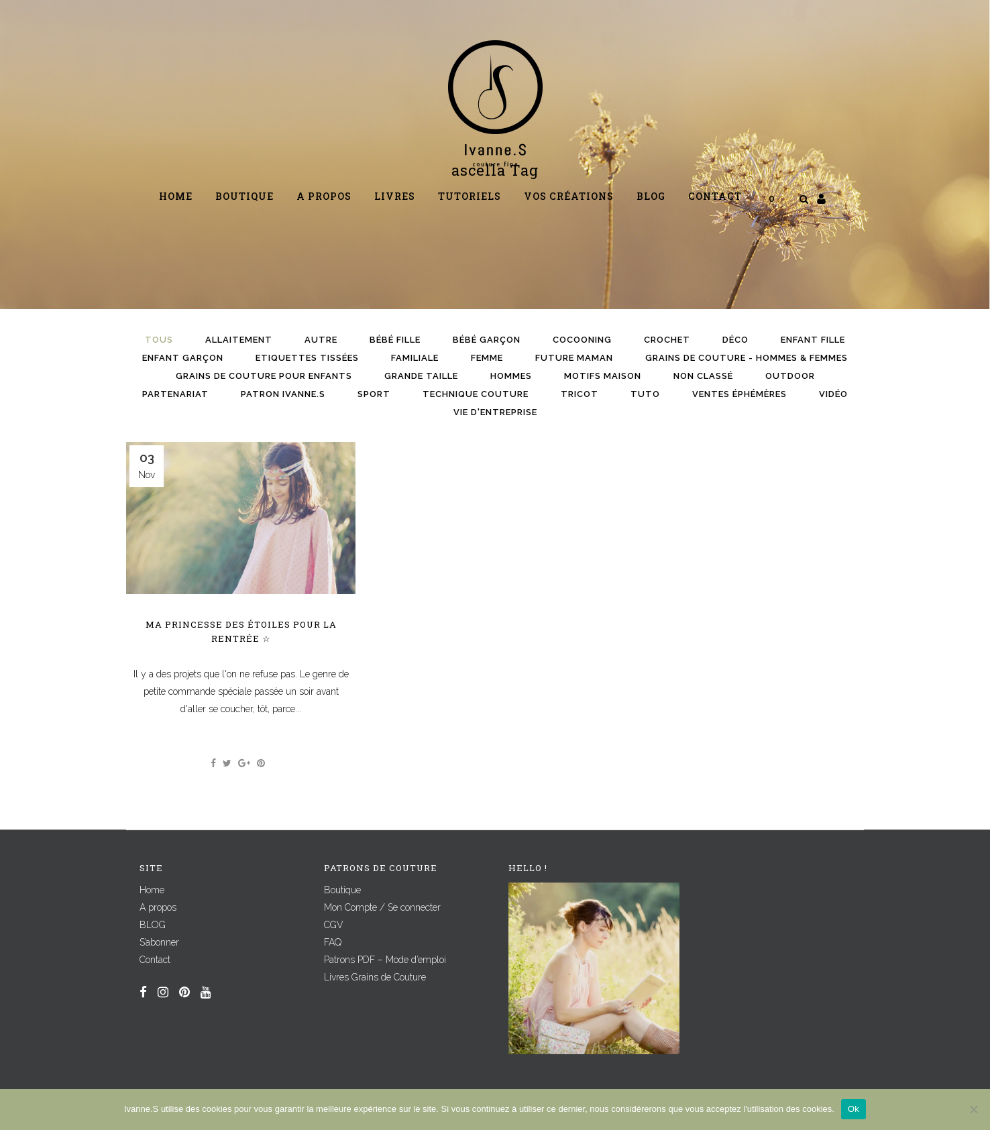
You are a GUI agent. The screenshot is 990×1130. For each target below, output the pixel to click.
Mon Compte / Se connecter (382, 907)
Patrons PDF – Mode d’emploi (385, 959)
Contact (155, 959)
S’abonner (159, 942)
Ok (853, 1109)
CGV (333, 924)
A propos (158, 907)
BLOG (153, 924)
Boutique (342, 890)
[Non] (973, 1109)
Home (152, 890)
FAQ (332, 942)
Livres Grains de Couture (375, 977)
